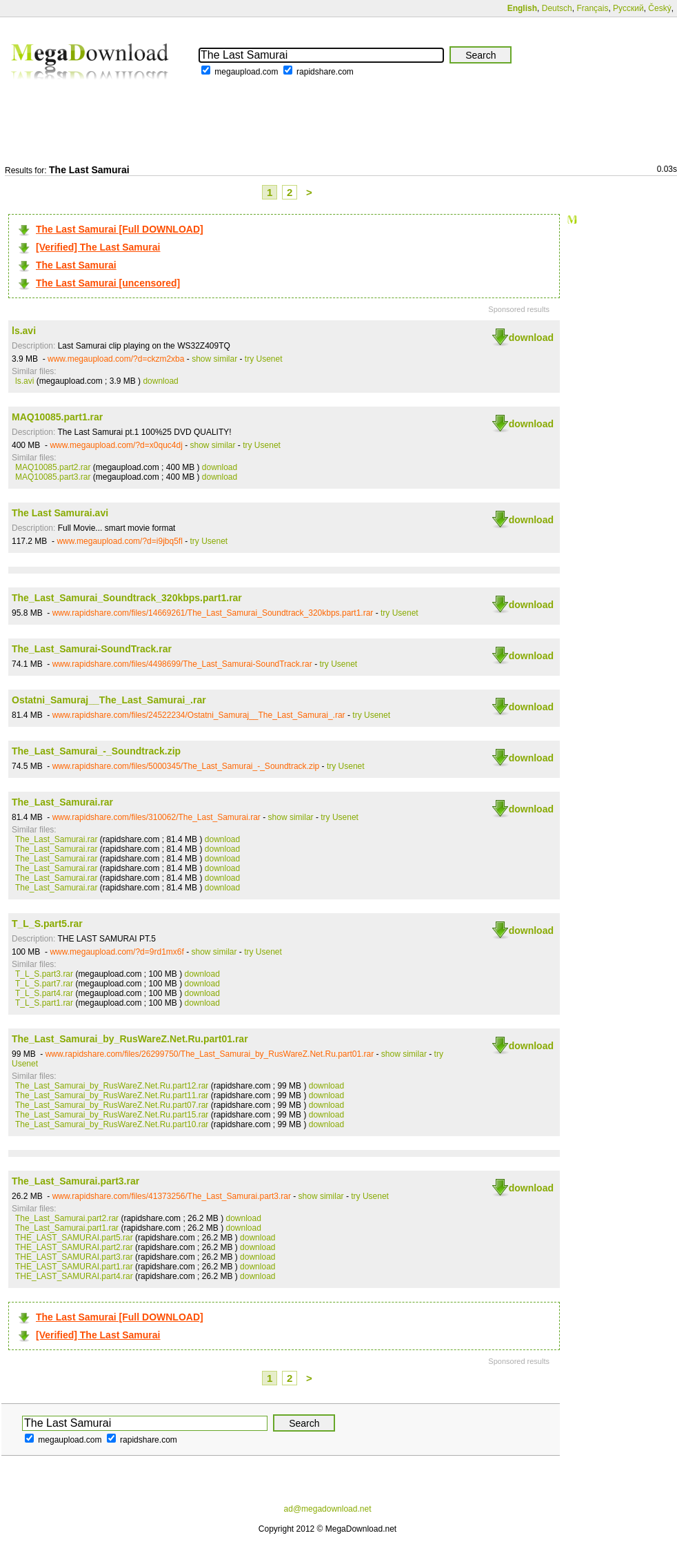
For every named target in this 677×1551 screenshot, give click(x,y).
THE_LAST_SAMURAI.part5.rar (74, 1237)
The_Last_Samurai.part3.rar (75, 1181)
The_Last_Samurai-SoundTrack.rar (92, 648)
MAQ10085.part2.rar (52, 467)
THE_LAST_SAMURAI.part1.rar (74, 1266)
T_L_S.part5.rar (47, 923)
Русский (628, 8)
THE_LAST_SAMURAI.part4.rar (74, 1276)
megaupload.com (246, 72)
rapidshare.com (325, 72)
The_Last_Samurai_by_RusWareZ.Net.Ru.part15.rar (111, 1115)
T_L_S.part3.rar (44, 974)
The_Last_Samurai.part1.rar (67, 1228)
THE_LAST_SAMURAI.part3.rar (74, 1257)
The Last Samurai (76, 265)
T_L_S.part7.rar (44, 983)
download (531, 337)
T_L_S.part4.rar (44, 993)
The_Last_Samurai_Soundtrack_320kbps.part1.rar (127, 597)
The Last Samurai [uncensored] (108, 283)
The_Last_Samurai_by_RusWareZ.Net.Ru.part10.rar (111, 1124)
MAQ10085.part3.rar (52, 477)
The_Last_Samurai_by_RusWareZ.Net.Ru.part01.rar (130, 1038)
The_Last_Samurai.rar (62, 802)
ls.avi (24, 330)
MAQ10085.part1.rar (57, 416)
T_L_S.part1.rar (44, 1003)
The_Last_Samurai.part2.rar (67, 1218)
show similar (214, 359)
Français (592, 8)
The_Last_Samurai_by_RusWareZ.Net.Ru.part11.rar (111, 1095)
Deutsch (557, 8)
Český (659, 8)
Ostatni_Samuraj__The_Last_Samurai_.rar (109, 699)
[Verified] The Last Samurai (98, 247)
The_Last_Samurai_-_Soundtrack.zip (96, 751)
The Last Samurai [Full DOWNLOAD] (119, 229)
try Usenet (264, 359)
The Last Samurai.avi (60, 512)
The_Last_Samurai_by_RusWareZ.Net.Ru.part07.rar (111, 1105)
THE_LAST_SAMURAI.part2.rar (74, 1247)
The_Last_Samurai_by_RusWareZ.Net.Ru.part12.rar (111, 1086)
